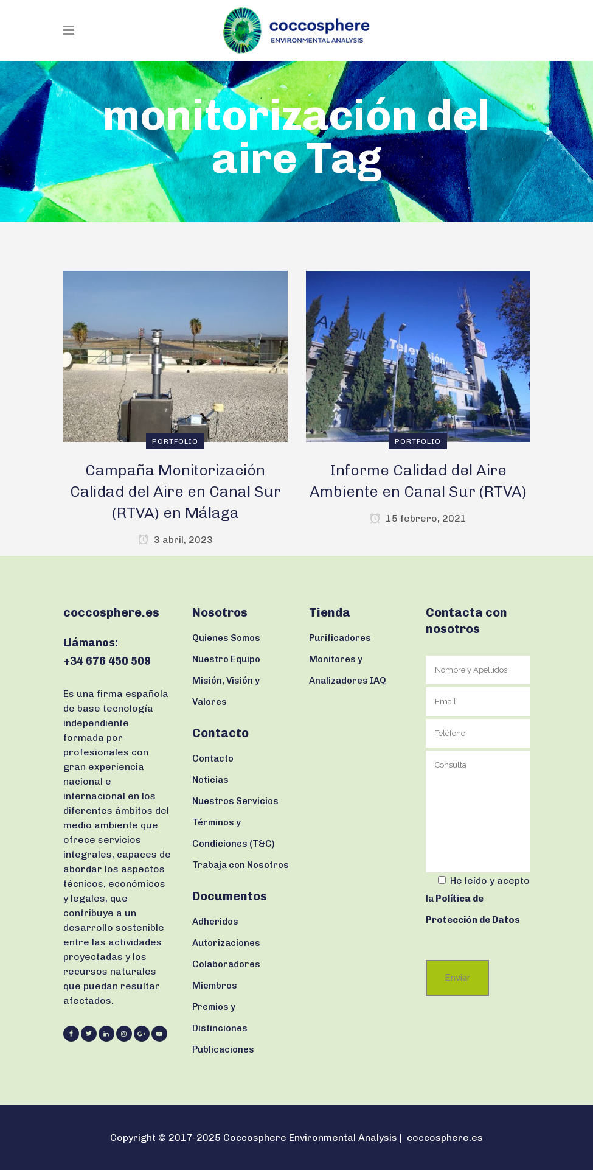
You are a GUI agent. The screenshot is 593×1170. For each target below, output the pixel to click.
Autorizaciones (226, 942)
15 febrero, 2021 (418, 518)
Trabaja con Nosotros (240, 865)
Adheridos (215, 921)
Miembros (214, 985)
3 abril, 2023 (175, 539)
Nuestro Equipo (226, 659)
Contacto (213, 758)
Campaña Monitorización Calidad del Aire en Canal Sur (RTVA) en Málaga (175, 491)
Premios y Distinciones (220, 1017)
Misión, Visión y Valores (226, 691)
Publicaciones (223, 1049)
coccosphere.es (445, 1137)
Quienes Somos (226, 637)
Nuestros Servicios (235, 801)
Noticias (210, 779)
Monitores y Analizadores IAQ (347, 670)
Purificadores (340, 637)
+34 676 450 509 (107, 661)
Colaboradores (226, 964)
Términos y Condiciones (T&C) (233, 833)
